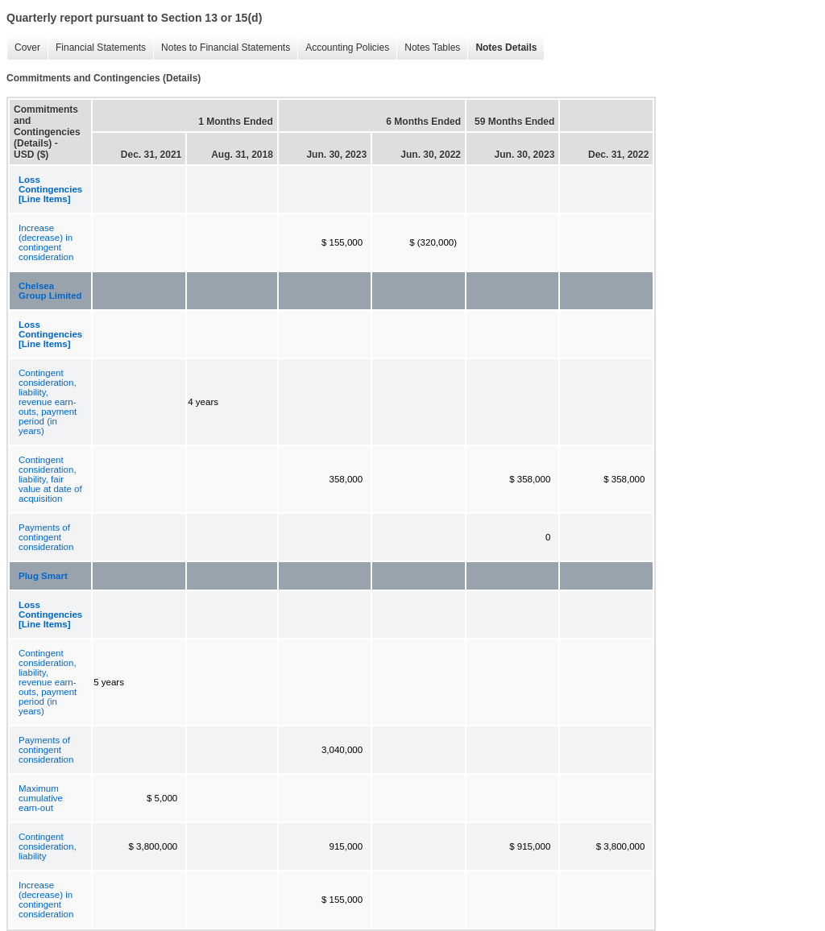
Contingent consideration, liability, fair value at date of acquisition (50, 479)
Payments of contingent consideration (46, 537)
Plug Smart (43, 576)
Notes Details (502, 48)
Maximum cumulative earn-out (41, 798)
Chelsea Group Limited (50, 290)
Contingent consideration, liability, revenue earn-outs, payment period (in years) (48, 402)
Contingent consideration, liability (48, 846)
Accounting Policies (343, 48)
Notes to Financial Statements (221, 48)
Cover (23, 48)
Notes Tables (428, 48)
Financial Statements (97, 48)
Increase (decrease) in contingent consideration (46, 242)
